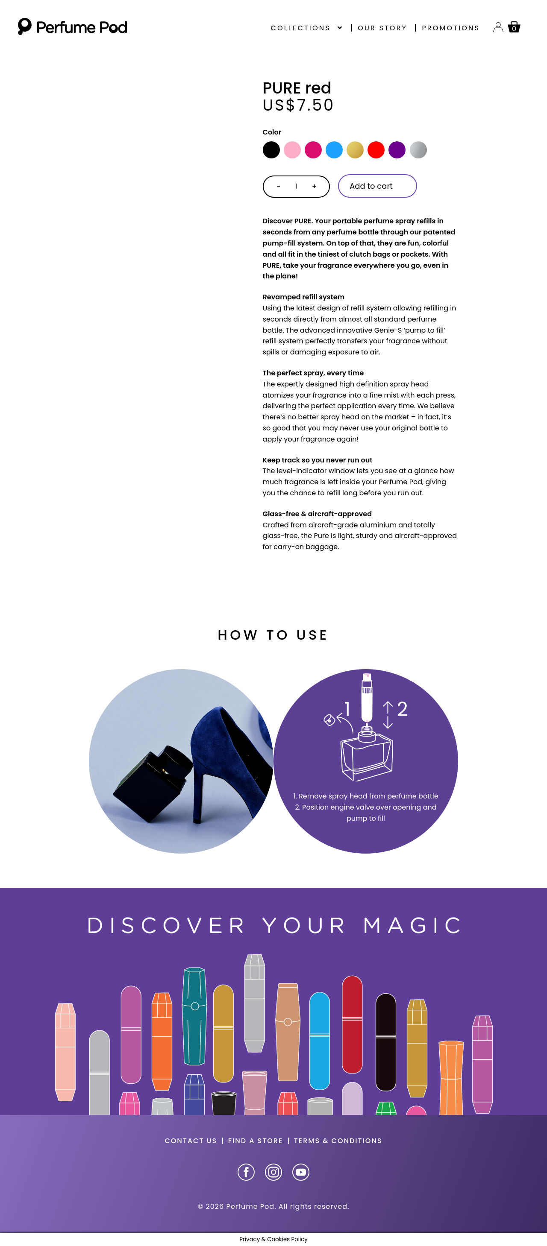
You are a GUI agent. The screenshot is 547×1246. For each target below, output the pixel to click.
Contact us (191, 1141)
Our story (382, 28)
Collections (300, 28)
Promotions (451, 28)
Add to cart (371, 186)
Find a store (255, 1141)
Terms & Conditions (338, 1141)
